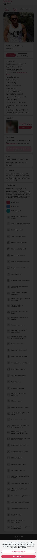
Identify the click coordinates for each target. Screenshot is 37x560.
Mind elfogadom (18, 556)
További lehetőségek (18, 551)
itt (18, 548)
